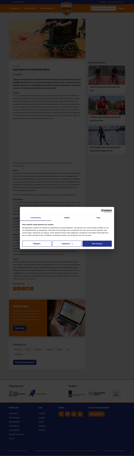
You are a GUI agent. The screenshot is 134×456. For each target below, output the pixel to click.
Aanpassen (67, 243)
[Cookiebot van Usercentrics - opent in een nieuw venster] (102, 210)
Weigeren (36, 243)
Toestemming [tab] (35, 217)
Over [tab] (98, 217)
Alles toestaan (97, 243)
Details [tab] (67, 217)
